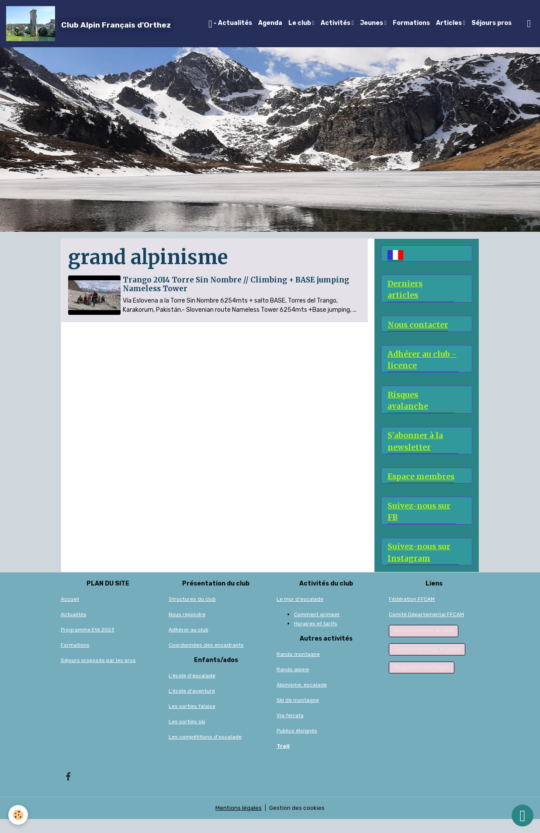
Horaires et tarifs (315, 637)
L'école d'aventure (192, 705)
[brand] (90, 23)
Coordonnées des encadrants (206, 659)
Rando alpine (293, 683)
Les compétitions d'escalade (205, 751)
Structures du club (192, 613)
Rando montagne (298, 668)
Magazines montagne (422, 681)
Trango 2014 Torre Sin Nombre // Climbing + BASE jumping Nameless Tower (237, 284)
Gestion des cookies (297, 822)
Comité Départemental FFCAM (426, 628)
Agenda (270, 23)
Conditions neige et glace (427, 663)
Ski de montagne (298, 714)
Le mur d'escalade (300, 613)
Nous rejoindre (187, 628)
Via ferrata (290, 729)
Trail (283, 760)
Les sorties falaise (192, 720)
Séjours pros (491, 23)
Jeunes (372, 23)
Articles (449, 23)
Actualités (74, 628)
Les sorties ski (187, 735)
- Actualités (230, 24)
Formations (411, 23)
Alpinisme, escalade (302, 699)
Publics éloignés (297, 745)
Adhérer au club (188, 644)
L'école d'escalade (192, 690)
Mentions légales (238, 822)
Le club (300, 23)
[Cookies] (18, 815)
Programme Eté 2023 (87, 644)
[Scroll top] (522, 815)
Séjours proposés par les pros (98, 674)
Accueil (70, 613)
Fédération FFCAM (412, 613)
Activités (336, 23)
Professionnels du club (423, 644)
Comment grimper (317, 628)
